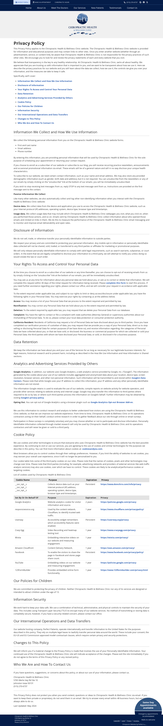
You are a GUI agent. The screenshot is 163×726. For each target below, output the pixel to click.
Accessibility (137, 721)
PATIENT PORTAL (21, 2)
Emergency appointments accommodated (148, 711)
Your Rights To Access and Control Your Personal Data (45, 89)
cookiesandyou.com (92, 449)
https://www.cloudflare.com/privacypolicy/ (122, 509)
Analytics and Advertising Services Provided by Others (45, 97)
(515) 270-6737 (132, 2)
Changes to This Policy (29, 118)
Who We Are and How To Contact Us (36, 123)
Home (28, 7)
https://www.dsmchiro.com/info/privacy (121, 484)
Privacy (129, 721)
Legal (123, 721)
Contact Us (132, 7)
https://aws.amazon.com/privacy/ (118, 548)
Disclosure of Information (31, 85)
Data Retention (25, 93)
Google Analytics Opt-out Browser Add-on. (112, 402)
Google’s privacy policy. (32, 397)
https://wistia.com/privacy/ (114, 537)
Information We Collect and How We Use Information (45, 81)
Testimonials (115, 7)
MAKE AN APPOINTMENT (42, 2)
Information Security (28, 110)
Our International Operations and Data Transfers (43, 114)
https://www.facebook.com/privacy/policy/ (122, 552)
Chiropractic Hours (62, 2)
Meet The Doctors (59, 7)
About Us (41, 7)
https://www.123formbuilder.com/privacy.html (124, 570)
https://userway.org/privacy (115, 519)
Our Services (80, 7)
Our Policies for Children (30, 106)
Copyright (117, 721)
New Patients (97, 7)
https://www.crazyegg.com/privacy (118, 530)
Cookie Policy (24, 102)
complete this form (116, 283)
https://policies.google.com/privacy (118, 502)
